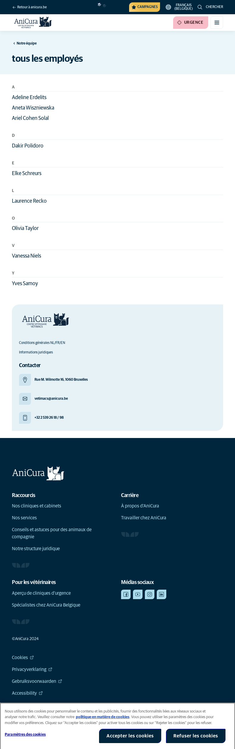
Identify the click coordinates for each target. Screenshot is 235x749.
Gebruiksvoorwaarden (37, 681)
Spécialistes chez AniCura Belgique (46, 605)
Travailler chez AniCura (143, 517)
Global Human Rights (36, 705)
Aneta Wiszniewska (33, 108)
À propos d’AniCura (140, 506)
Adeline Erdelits (29, 97)
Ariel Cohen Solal (30, 118)
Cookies (23, 657)
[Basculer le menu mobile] (217, 22)
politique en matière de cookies (102, 723)
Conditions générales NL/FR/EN (42, 343)
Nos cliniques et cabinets (36, 506)
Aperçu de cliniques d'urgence (41, 593)
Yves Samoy (25, 283)
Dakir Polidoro (27, 146)
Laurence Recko (29, 201)
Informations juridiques (36, 352)
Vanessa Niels (26, 256)
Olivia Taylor (25, 228)
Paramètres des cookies (25, 740)
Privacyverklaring (32, 669)
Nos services (24, 517)
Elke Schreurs (26, 173)
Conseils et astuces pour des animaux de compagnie (52, 533)
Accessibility (27, 693)
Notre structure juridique (36, 548)
